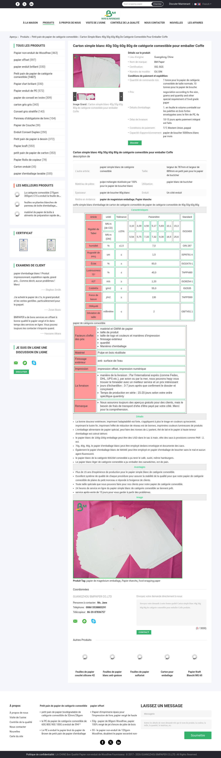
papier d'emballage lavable (29, 173)
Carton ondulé (22, 166)
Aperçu (13, 37)
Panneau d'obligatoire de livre (31, 118)
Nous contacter (154, 22)
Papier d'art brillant (25, 83)
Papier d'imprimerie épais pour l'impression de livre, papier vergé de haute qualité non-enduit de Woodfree (114, 714)
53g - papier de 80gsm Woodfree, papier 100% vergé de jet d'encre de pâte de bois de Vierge (114, 723)
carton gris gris (23, 104)
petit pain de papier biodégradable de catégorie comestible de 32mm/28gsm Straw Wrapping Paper (62, 714)
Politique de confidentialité (40, 754)
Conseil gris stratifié (26, 111)
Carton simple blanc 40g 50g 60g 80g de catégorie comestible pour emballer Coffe (98, 108)
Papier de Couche (24, 125)
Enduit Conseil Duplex (27, 132)
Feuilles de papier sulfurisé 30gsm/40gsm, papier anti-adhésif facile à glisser (140, 673)
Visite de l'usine (95, 22)
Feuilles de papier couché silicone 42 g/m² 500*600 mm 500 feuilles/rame (85, 673)
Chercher (157, 4)
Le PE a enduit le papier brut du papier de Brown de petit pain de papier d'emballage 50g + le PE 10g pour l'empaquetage (64, 732)
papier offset (21, 59)
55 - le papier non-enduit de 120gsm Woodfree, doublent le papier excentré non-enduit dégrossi (114, 732)
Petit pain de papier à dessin (31, 139)
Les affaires (195, 22)
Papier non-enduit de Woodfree (32, 53)
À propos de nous (70, 22)
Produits (48, 22)
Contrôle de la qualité (124, 22)
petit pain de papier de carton (31, 152)
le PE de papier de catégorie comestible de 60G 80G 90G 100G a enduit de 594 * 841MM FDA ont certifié (64, 723)
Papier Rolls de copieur (27, 159)
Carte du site (16, 736)
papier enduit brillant (26, 66)
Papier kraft (21, 146)
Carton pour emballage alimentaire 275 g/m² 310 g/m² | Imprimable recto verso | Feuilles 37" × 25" (167, 673)
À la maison (30, 22)
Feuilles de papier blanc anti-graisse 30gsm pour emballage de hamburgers (112, 673)
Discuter (134, 143)
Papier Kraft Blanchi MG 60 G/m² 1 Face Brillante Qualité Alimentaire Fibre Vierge (194, 673)
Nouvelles (176, 22)
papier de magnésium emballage (103, 580)
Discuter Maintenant (179, 4)
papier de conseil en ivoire (29, 97)
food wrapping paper (149, 580)
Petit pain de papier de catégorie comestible (55, 37)
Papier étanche (129, 580)
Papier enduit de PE (25, 90)
